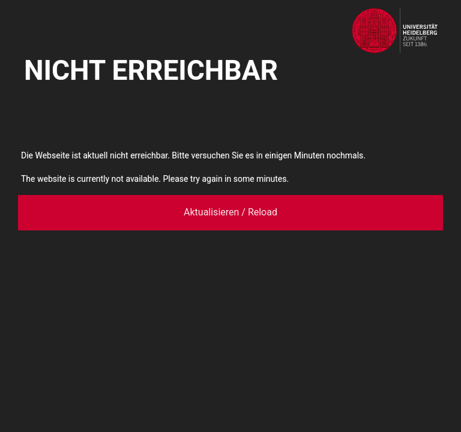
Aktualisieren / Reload (230, 212)
